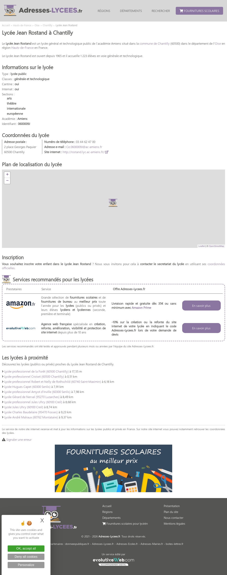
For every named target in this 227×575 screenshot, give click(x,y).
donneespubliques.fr (77, 544)
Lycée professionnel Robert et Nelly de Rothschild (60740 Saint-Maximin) (52, 381)
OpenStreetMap (216, 246)
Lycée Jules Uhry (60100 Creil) (23, 407)
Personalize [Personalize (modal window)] (26, 565)
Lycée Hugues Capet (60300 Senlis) (27, 387)
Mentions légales (174, 523)
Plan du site (171, 512)
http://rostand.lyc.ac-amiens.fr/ (85, 152)
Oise (218, 43)
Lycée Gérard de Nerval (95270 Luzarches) (31, 397)
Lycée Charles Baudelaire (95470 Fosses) (31, 412)
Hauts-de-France (22, 47)
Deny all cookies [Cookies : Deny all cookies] (26, 556)
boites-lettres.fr (174, 544)
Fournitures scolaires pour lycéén (125, 523)
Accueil (106, 506)
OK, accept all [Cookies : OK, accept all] (26, 548)
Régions (104, 11)
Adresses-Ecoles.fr (127, 544)
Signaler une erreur (19, 439)
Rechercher (161, 11)
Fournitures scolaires (199, 11)
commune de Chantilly (155, 43)
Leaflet (201, 246)
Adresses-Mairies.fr (152, 544)
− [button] (7, 181)
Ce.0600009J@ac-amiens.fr (84, 147)
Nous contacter (173, 518)
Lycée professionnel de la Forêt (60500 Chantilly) (36, 371)
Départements (131, 11)
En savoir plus (201, 305)
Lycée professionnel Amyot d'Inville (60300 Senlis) (37, 392)
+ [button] (7, 175)
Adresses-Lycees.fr (103, 544)
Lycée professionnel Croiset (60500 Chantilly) (34, 376)
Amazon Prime (141, 307)
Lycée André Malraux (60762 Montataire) (31, 417)
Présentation (172, 506)
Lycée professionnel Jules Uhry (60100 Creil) (33, 402)
